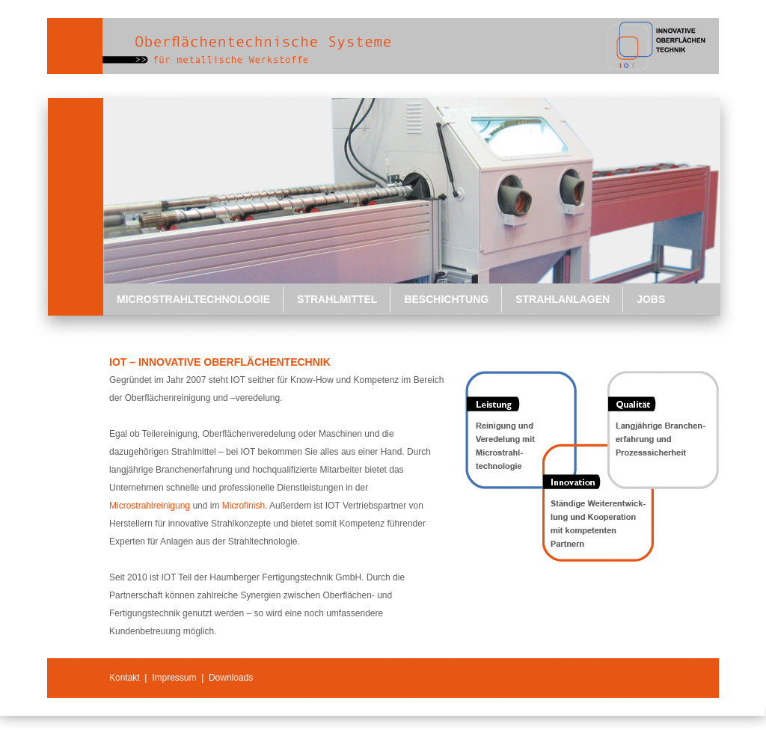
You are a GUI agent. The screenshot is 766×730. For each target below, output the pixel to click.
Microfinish (243, 505)
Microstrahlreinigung (149, 505)
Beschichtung (446, 299)
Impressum (174, 677)
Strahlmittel (337, 299)
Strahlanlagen (562, 299)
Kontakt (124, 677)
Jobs (651, 299)
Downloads (231, 677)
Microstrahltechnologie (193, 299)
